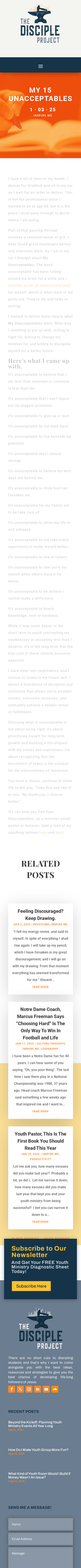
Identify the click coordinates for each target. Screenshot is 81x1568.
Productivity (40, 1163)
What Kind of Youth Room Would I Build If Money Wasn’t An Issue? (39, 1475)
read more (40, 991)
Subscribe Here (31, 1286)
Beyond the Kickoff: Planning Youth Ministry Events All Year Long (35, 1424)
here (42, 832)
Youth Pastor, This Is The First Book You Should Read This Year (40, 1145)
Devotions (41, 928)
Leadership (50, 1053)
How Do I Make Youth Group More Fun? (38, 1450)
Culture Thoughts (51, 1047)
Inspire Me (42, 115)
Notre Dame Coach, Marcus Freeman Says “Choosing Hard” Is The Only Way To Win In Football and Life (40, 1027)
